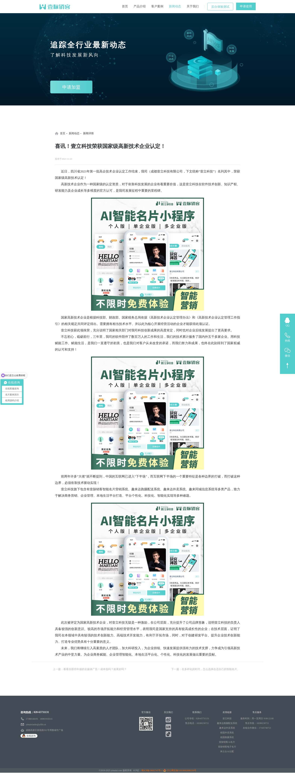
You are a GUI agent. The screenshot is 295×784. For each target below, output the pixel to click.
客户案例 (157, 6)
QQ (287, 325)
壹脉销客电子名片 (227, 746)
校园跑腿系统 (227, 737)
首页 (125, 6)
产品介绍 (140, 6)
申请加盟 (71, 87)
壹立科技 (227, 718)
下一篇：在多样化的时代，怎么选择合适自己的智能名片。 (205, 669)
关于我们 (193, 6)
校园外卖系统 (227, 732)
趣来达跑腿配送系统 (227, 723)
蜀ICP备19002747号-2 (152, 770)
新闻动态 (175, 6)
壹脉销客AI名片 (227, 742)
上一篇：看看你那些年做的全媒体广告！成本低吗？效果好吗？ (90, 669)
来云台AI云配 (227, 751)
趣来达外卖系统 (227, 728)
